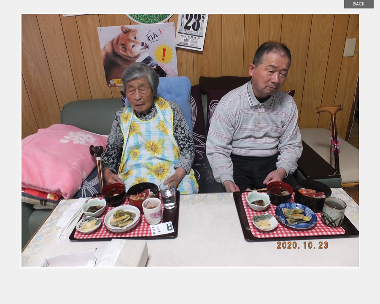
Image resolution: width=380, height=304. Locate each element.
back (358, 4)
